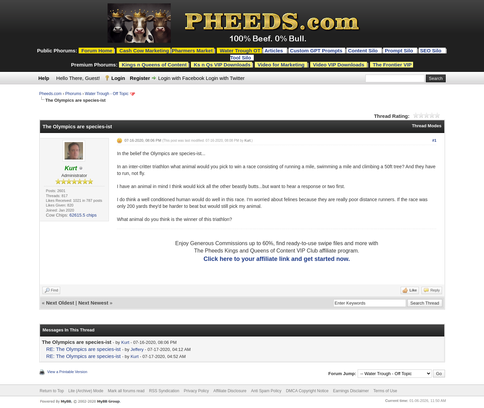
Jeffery (137, 349)
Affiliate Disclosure (229, 391)
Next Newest (93, 303)
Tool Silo (241, 57)
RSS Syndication (164, 391)
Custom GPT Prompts (316, 50)
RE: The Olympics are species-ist (83, 349)
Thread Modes (426, 125)
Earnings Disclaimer (351, 391)
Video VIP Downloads (338, 64)
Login (118, 78)
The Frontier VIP (392, 64)
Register (140, 78)
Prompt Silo (399, 50)
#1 (434, 140)
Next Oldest (60, 303)
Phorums (73, 93)
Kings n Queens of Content (154, 64)
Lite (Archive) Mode (85, 391)
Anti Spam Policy (266, 391)
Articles (274, 50)
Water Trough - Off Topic (107, 93)
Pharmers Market (192, 50)
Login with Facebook (181, 78)
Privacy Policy (196, 391)
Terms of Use (385, 391)
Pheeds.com (50, 93)
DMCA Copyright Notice (307, 391)
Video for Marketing (281, 64)
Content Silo (363, 50)
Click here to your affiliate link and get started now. (276, 259)
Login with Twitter (225, 78)
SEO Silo (431, 50)
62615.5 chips (83, 215)
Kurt (247, 140)
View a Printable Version (67, 372)
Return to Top (52, 391)
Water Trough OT (240, 50)
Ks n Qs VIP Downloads (222, 64)
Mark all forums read (126, 391)
